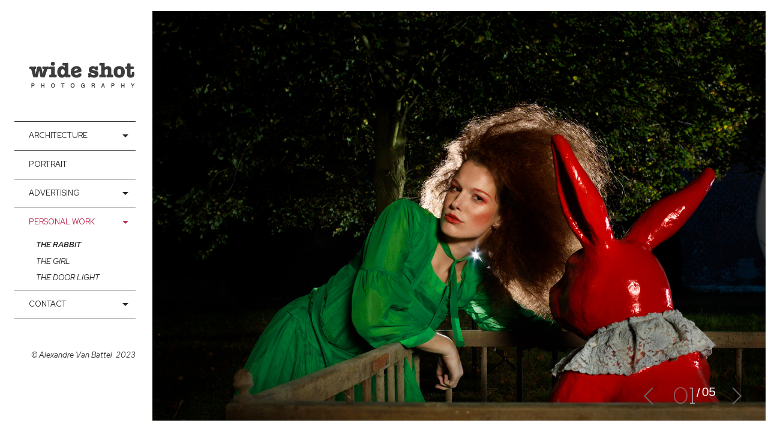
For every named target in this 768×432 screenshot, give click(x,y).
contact (48, 304)
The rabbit (58, 245)
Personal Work (62, 222)
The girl (53, 261)
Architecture (58, 135)
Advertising (54, 193)
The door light (68, 278)
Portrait (48, 164)
